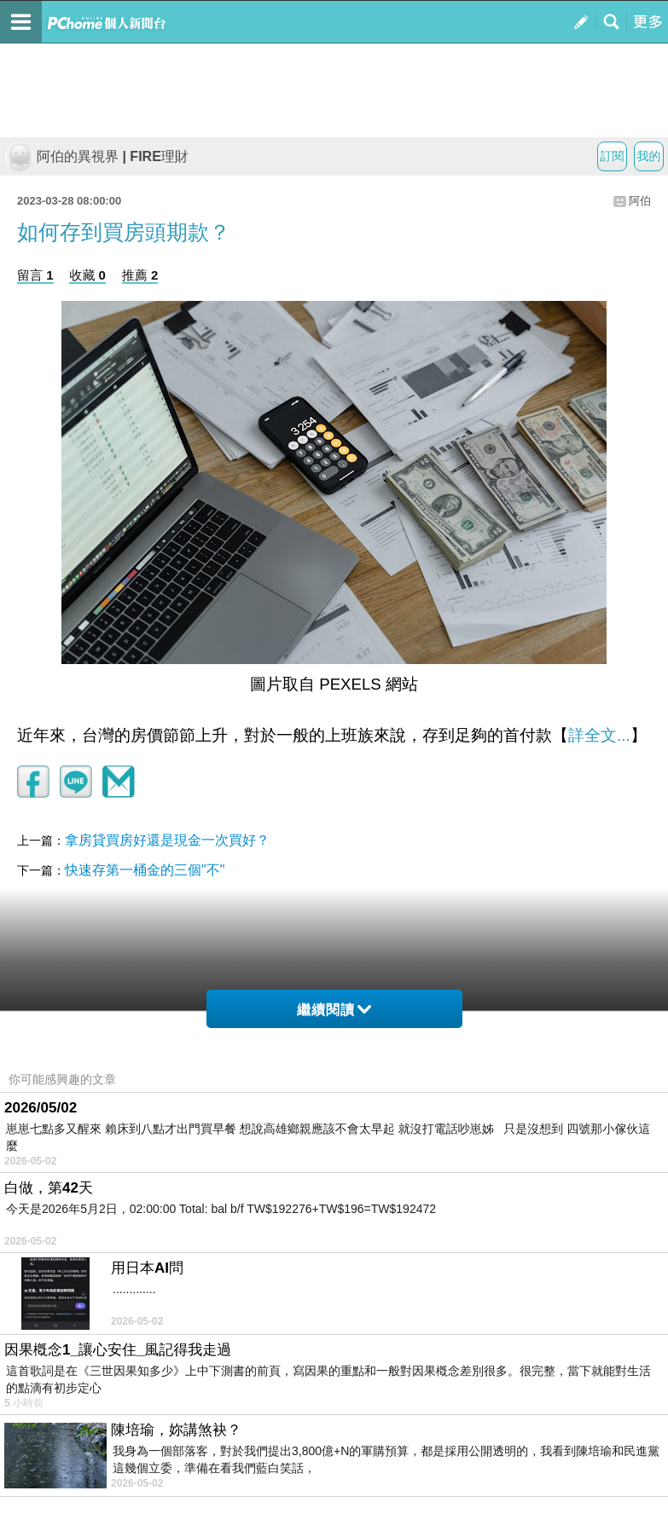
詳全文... (599, 735)
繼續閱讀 (334, 1010)
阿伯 (640, 200)
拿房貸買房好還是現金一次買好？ (167, 840)
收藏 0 (87, 275)
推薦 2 (140, 275)
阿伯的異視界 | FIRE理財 (96, 156)
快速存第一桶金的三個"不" (144, 870)
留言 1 (35, 275)
